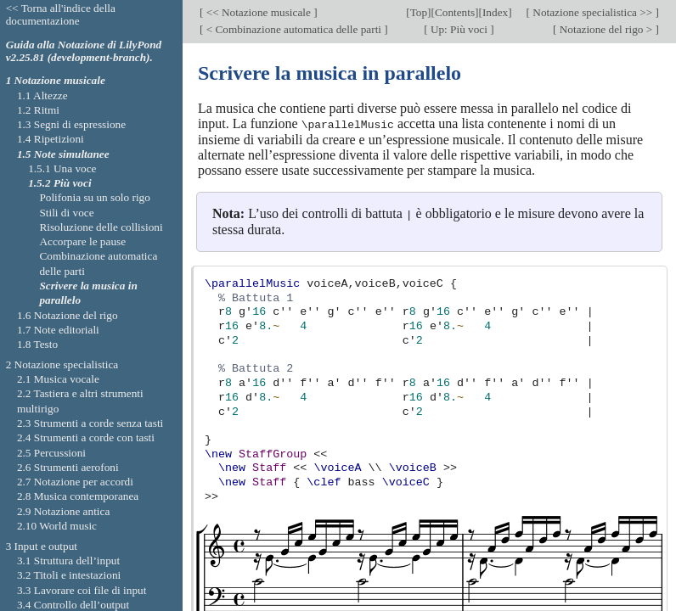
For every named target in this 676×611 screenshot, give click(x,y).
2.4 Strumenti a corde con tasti (86, 437)
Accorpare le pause (82, 241)
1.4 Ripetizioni (50, 138)
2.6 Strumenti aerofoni (68, 467)
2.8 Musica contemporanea (77, 496)
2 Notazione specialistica (62, 364)
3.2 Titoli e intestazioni (69, 575)
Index (495, 12)
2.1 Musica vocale (58, 379)
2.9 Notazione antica (63, 511)
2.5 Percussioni (51, 452)
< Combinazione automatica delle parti (293, 29)
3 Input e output (41, 546)
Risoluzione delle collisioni (100, 227)
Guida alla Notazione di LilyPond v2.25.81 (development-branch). (84, 51)
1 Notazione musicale (55, 80)
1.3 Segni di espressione (71, 124)
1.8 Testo (37, 344)
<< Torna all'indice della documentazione (60, 14)
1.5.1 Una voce (62, 168)
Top (418, 12)
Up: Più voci (459, 29)
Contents (455, 12)
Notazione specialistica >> (593, 12)
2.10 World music (57, 525)
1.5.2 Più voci (59, 183)
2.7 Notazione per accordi (75, 481)
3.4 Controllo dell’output (73, 604)
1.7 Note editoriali (58, 329)
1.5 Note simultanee (63, 154)
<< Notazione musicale (258, 12)
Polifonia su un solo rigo (94, 197)
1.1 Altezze (42, 95)
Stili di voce (66, 212)
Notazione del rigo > (605, 29)
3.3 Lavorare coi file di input (82, 590)
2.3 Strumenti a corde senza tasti (90, 423)
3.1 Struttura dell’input (68, 560)
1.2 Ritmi (38, 110)
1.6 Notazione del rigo (67, 315)
